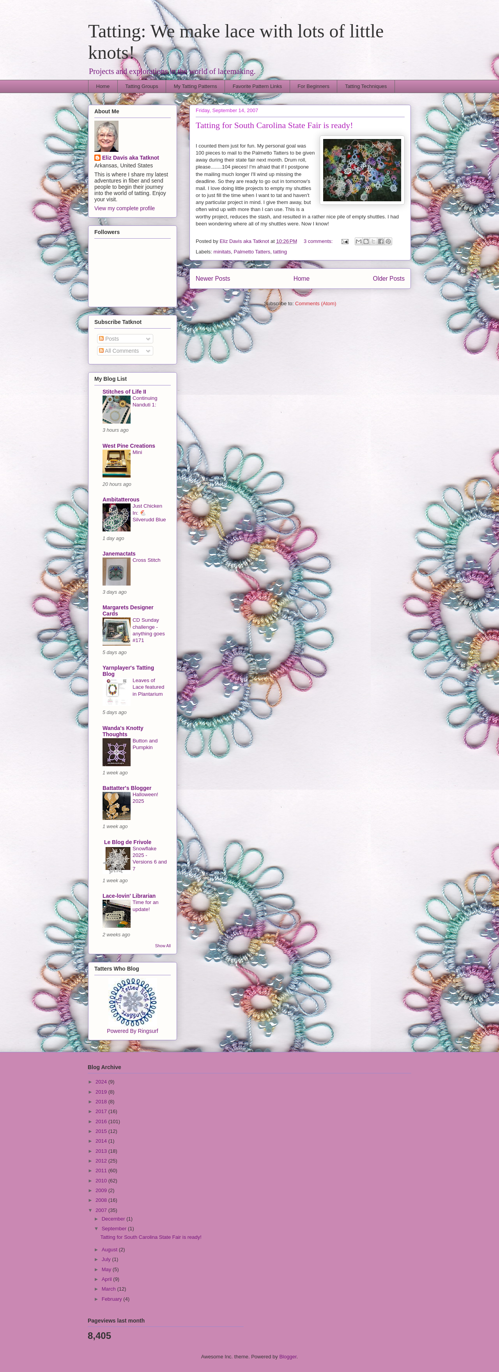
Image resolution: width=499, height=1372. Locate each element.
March (109, 1289)
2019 (102, 1092)
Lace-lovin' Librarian (129, 896)
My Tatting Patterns (195, 86)
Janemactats (119, 554)
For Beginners (313, 86)
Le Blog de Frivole (127, 842)
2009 (102, 1190)
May (107, 1269)
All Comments (119, 351)
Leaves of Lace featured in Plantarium (148, 687)
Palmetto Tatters (252, 252)
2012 (102, 1161)
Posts (109, 339)
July (107, 1259)
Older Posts (389, 278)
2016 (102, 1121)
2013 (102, 1151)
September (115, 1228)
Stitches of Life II (124, 392)
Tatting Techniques (366, 86)
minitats (222, 252)
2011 (102, 1170)
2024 (102, 1082)
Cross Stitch (147, 560)
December (114, 1219)
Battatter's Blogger (127, 788)
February (113, 1299)
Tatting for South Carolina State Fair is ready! (274, 125)
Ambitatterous (121, 499)
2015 (102, 1131)
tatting (280, 252)
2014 (102, 1141)
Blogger (287, 1357)
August (110, 1249)
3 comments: (319, 241)
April (107, 1279)
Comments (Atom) (315, 303)
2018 (102, 1102)
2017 (102, 1111)
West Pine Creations (129, 446)
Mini (137, 452)
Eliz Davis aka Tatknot (130, 158)
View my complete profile (124, 208)
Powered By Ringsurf (132, 1031)
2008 (102, 1200)
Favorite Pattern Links (257, 86)
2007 (102, 1210)
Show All (163, 945)
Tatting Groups (141, 86)
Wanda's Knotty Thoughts (123, 731)
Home (103, 86)
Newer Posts (213, 278)
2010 (102, 1181)
